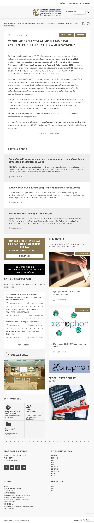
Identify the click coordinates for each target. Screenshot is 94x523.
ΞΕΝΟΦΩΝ (55, 458)
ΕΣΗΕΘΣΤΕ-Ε (56, 471)
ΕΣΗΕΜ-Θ (54, 467)
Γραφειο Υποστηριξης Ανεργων (16, 499)
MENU (5, 3)
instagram (17, 467)
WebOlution (85, 520)
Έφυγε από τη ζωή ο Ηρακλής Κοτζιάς (30, 213)
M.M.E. (53, 475)
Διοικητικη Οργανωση (12, 488)
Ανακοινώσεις (17, 23)
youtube (23, 467)
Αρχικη (6, 486)
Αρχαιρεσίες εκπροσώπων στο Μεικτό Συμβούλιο (22, 332)
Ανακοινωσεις (66, 35)
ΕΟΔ (52, 462)
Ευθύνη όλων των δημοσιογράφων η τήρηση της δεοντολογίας (44, 187)
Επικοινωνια (8, 504)
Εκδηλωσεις (8, 490)
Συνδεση (86, 3)
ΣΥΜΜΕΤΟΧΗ (24, 256)
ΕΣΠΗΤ (53, 473)
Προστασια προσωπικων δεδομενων (18, 506)
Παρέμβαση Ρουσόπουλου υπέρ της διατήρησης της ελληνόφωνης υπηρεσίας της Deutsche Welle (47, 160)
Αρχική (6, 23)
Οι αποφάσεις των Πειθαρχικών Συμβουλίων (35, 415)
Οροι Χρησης (9, 508)
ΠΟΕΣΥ (53, 464)
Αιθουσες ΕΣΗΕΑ (18, 354)
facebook (6, 467)
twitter (12, 467)
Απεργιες (80, 35)
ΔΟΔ (52, 460)
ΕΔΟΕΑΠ (54, 455)
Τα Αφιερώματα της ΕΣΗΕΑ (14, 431)
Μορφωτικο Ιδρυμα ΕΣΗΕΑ (14, 497)
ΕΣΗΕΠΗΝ (54, 469)
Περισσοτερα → (24, 345)
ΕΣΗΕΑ (47, 12)
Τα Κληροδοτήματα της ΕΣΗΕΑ (14, 414)
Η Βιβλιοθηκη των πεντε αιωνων (17, 495)
